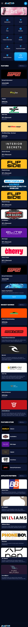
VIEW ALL (22, 66)
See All (14, 297)
